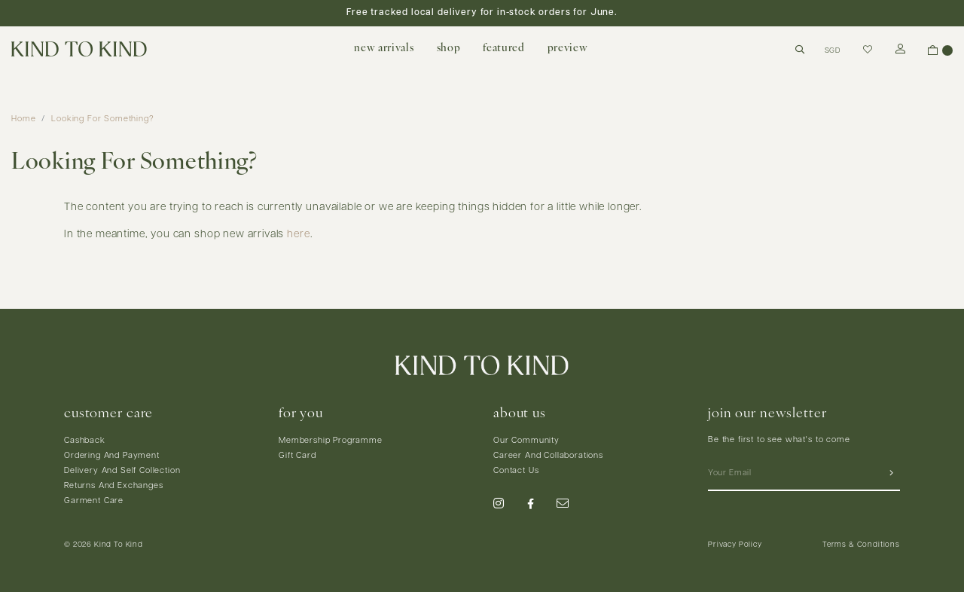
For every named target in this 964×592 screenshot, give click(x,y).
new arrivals (383, 48)
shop (449, 48)
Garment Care (94, 501)
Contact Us (515, 471)
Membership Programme (331, 441)
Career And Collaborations (548, 456)
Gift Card (297, 456)
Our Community (526, 441)
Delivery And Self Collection (122, 471)
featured (503, 48)
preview (568, 48)
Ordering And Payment (112, 456)
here (298, 234)
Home (23, 119)
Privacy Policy (735, 545)
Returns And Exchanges (113, 486)
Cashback (84, 441)
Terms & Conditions (861, 545)
